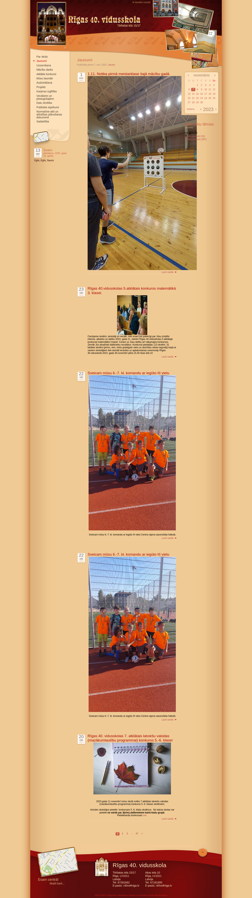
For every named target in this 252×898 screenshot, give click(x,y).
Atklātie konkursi (46, 74)
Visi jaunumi (191, 133)
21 (193, 98)
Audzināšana (44, 82)
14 (193, 94)
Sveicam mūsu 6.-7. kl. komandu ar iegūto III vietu (128, 373)
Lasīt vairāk (169, 272)
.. (132, 833)
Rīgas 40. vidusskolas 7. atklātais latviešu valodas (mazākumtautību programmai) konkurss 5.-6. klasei (130, 738)
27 (189, 102)
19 (214, 94)
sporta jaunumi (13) (195, 136)
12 (214, 89)
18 (210, 94)
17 (205, 94)
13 (189, 94)
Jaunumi (41, 60)
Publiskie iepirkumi (47, 107)
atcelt (111, 64)
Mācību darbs (44, 69)
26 (214, 98)
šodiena (190, 109)
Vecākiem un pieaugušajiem (45, 97)
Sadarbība (42, 121)
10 (205, 89)
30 (201, 102)
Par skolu (42, 56)
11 (210, 89)
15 (197, 94)
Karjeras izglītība (46, 91)
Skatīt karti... (57, 883)
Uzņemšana (43, 65)
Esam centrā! (48, 880)
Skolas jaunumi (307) (196, 139)
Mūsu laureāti (44, 78)
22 (197, 98)
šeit (145, 815)
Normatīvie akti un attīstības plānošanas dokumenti (49, 114)
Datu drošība (44, 102)
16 (201, 94)
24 (205, 98)
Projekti (41, 87)
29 (197, 102)
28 (193, 102)
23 (201, 98)
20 (189, 98)
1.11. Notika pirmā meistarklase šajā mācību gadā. (129, 74)
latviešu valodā (142, 2)
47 (137, 833)
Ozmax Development (157, 895)
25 (210, 98)
